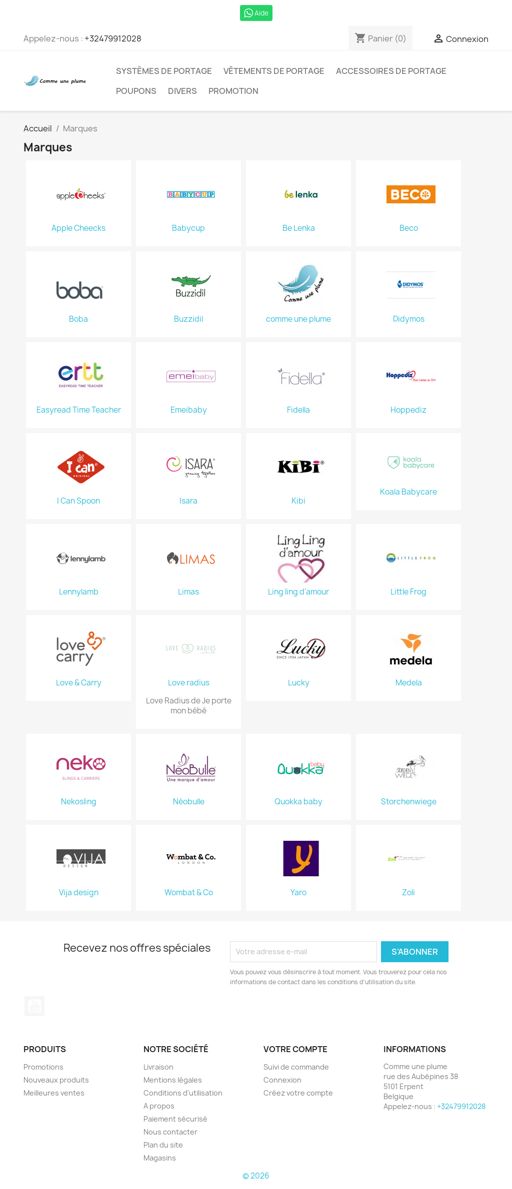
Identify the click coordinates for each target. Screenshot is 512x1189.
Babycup (188, 228)
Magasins (160, 1158)
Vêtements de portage (274, 70)
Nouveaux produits (56, 1080)
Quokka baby (298, 802)
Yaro (298, 893)
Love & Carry (79, 683)
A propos (159, 1106)
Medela (409, 683)
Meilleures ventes (54, 1093)
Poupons (136, 90)
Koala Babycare (408, 492)
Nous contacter (171, 1132)
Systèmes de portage (164, 70)
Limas (188, 592)
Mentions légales (173, 1080)
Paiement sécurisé (176, 1119)
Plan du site (163, 1145)
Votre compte (296, 1049)
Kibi (299, 501)
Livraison (159, 1067)
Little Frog (408, 592)
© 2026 (256, 1176)
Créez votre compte (298, 1093)
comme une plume (298, 319)
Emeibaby (188, 410)
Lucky (299, 683)
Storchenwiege (408, 802)
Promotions (44, 1067)
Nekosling (78, 802)
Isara (189, 501)
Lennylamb (78, 592)
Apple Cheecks (79, 228)
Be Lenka (298, 228)
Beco (409, 228)
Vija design (78, 893)
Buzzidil (188, 319)
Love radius (189, 683)
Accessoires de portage (391, 70)
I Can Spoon (78, 501)
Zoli (408, 893)
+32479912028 (113, 38)
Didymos (408, 319)
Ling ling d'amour (298, 592)
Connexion (283, 1080)
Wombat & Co (188, 893)
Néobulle (188, 802)
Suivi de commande (296, 1067)
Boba (78, 319)
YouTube (34, 1006)
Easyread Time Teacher (78, 410)
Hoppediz (408, 410)
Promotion (233, 90)
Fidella (298, 410)
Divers (182, 90)
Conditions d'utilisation (183, 1093)
